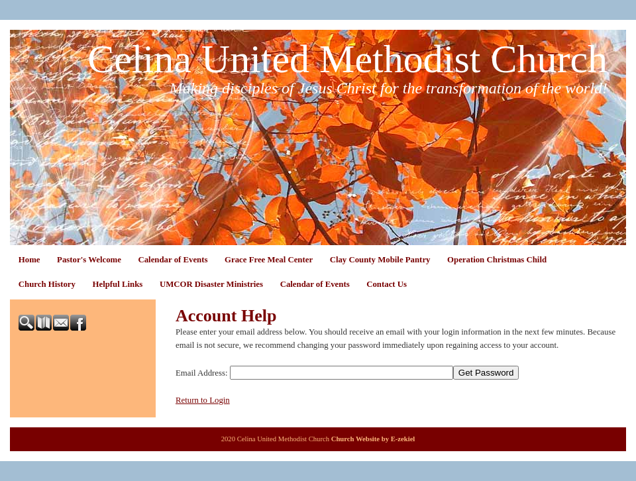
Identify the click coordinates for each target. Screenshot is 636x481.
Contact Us (386, 284)
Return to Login (203, 400)
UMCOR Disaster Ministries (211, 284)
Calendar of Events (172, 259)
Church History (47, 284)
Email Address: (202, 373)
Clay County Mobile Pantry (380, 259)
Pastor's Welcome (89, 259)
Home (29, 259)
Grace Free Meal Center (269, 259)
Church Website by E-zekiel (373, 439)
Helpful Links (118, 284)
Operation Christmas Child (497, 259)
